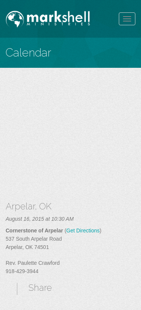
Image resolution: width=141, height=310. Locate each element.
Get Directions (83, 231)
